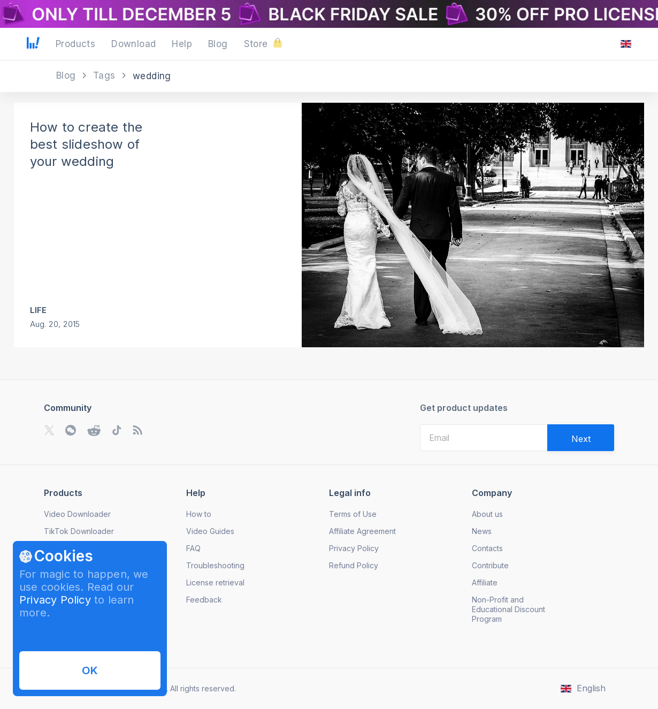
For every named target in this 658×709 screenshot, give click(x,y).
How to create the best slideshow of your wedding (86, 144)
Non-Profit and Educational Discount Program (508, 609)
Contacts (487, 548)
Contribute (490, 565)
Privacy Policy (55, 599)
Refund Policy (353, 565)
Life (38, 310)
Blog (67, 75)
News (482, 531)
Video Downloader (77, 514)
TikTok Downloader (79, 531)
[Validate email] (580, 437)
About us (487, 514)
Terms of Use (353, 514)
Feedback (204, 599)
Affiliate (485, 582)
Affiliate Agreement (362, 531)
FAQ (193, 548)
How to (198, 514)
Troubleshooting (215, 565)
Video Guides (210, 531)
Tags (105, 75)
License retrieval (215, 582)
